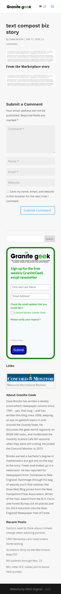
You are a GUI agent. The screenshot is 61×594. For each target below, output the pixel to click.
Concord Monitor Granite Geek (29, 312)
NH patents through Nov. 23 (24, 560)
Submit (18, 350)
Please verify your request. (26, 319)
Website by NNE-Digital (26, 589)
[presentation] (35, 328)
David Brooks (16, 39)
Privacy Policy (17, 340)
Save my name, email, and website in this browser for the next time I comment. (30, 196)
